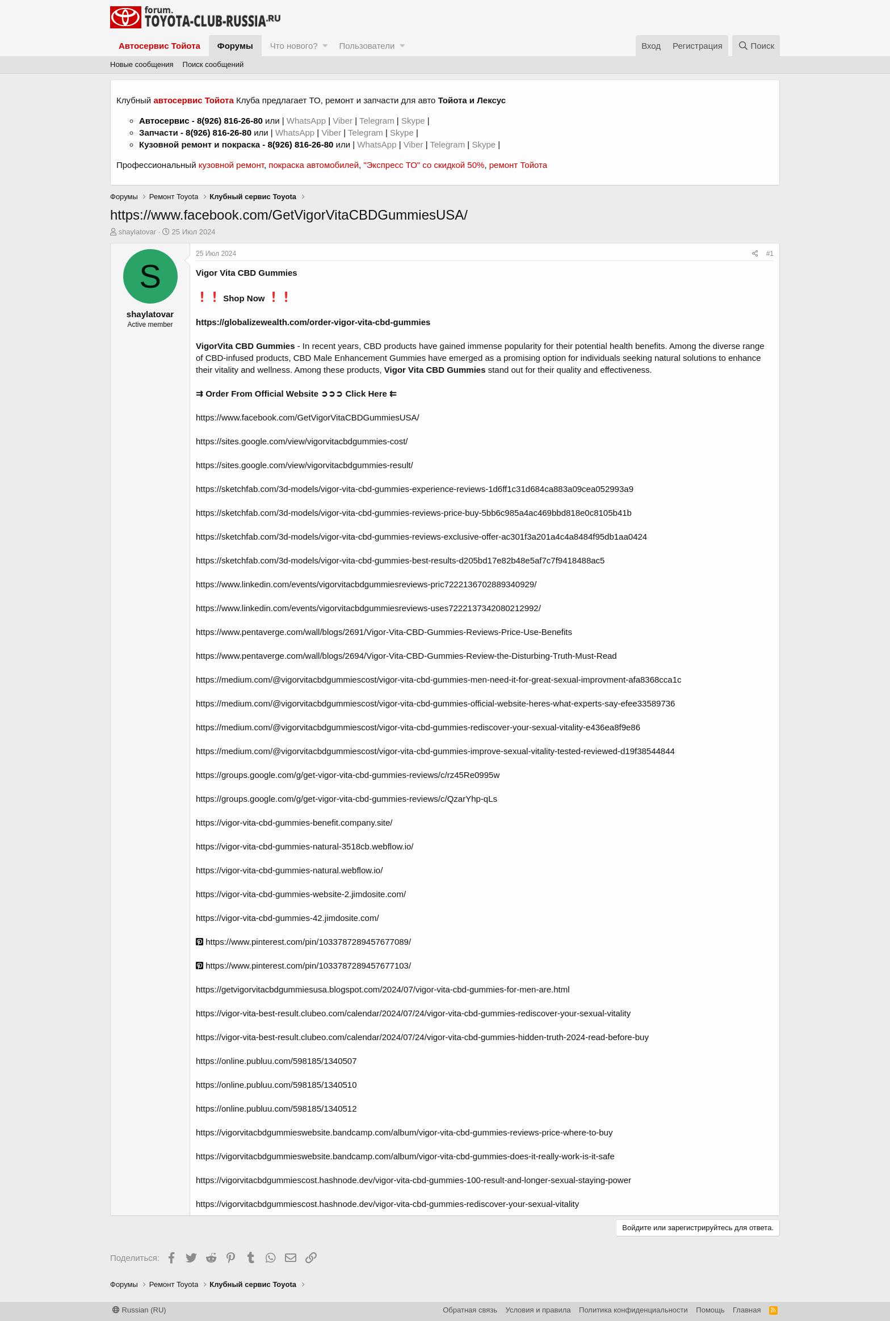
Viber (342, 120)
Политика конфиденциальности (633, 1310)
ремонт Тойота (518, 165)
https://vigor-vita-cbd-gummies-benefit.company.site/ (294, 822)
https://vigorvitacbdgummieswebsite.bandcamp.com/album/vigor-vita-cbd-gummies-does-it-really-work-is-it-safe (405, 1156)
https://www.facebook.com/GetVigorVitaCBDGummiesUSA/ (307, 417)
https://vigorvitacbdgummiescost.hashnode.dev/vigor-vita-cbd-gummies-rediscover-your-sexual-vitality (387, 1204)
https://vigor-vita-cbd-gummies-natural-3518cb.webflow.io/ (305, 846)
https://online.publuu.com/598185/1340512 (276, 1108)
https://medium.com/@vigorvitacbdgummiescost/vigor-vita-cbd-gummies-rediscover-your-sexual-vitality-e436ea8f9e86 (418, 727)
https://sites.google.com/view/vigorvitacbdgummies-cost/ (302, 441)
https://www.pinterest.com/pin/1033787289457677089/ (303, 941)
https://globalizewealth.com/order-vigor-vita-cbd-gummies (313, 322)
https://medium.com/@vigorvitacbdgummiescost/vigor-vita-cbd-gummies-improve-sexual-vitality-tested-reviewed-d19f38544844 (435, 751)
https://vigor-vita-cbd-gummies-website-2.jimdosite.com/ (301, 894)
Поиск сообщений (213, 64)
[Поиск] (756, 45)
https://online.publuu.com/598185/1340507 (276, 1061)
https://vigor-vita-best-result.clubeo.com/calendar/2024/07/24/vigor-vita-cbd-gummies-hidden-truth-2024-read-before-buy (422, 1037)
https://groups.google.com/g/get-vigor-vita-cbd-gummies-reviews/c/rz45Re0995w (347, 775)
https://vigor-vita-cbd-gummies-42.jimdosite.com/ (287, 918)
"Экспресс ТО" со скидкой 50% (423, 165)
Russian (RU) (139, 1310)
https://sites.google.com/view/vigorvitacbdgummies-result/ (304, 465)
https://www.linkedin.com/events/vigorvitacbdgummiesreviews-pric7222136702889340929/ (366, 584)
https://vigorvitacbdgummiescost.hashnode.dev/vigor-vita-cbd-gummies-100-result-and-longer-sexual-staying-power (413, 1180)
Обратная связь (470, 1310)
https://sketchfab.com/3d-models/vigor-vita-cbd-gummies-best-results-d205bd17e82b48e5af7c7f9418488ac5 (400, 560)
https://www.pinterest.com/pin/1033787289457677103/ (303, 965)
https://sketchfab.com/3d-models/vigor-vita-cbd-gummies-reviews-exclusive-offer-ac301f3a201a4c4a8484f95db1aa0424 (421, 536)
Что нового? (294, 46)
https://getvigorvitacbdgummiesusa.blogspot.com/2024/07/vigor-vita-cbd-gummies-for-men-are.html (383, 989)
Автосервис (164, 120)
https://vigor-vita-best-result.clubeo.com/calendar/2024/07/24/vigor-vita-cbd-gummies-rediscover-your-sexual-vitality (413, 1013)
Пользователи (366, 46)
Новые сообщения (142, 64)
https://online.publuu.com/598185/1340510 (276, 1084)
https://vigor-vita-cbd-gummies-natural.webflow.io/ (289, 870)
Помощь (710, 1310)
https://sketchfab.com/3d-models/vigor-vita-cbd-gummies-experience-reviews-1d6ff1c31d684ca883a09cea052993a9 (414, 489)
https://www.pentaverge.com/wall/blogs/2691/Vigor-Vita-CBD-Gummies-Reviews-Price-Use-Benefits (384, 632)
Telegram (378, 120)
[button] (325, 45)
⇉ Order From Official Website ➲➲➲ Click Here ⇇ (296, 393)
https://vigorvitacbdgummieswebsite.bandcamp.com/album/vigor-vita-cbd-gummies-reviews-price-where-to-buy (404, 1132)
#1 (770, 254)
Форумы (235, 46)
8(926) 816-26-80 (230, 120)
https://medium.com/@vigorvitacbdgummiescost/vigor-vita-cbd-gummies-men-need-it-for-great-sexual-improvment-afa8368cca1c (439, 679)
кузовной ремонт (231, 165)
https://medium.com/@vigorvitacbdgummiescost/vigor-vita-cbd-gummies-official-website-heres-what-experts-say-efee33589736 (435, 703)
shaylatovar (137, 232)
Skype (414, 120)
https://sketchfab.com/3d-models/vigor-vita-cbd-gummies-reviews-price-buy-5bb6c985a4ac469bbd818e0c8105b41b (414, 513)
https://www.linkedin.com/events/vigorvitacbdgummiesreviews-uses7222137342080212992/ (368, 608)
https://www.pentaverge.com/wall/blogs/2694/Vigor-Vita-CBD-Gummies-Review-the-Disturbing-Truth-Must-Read (406, 655)
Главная (747, 1310)
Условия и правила (538, 1310)
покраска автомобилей (313, 165)
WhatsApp (307, 120)
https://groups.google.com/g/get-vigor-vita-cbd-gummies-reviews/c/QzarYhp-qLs (346, 798)
